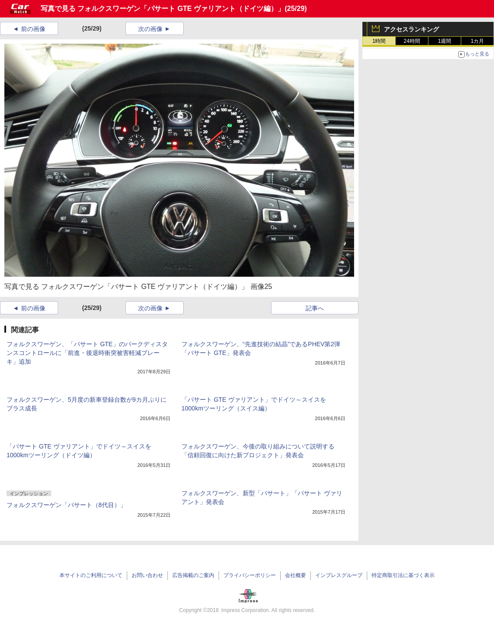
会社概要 (295, 575)
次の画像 (150, 28)
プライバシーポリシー (249, 575)
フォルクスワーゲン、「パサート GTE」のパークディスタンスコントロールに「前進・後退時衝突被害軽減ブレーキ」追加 (87, 353)
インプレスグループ (338, 575)
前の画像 (33, 28)
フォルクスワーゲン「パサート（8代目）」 (66, 504)
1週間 (445, 41)
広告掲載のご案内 (193, 575)
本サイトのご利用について (90, 575)
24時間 (412, 41)
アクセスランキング (411, 29)
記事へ (315, 308)
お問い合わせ (147, 575)
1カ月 (477, 41)
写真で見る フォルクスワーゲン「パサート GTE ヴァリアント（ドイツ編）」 (163, 8)
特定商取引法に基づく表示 (403, 575)
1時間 (379, 41)
